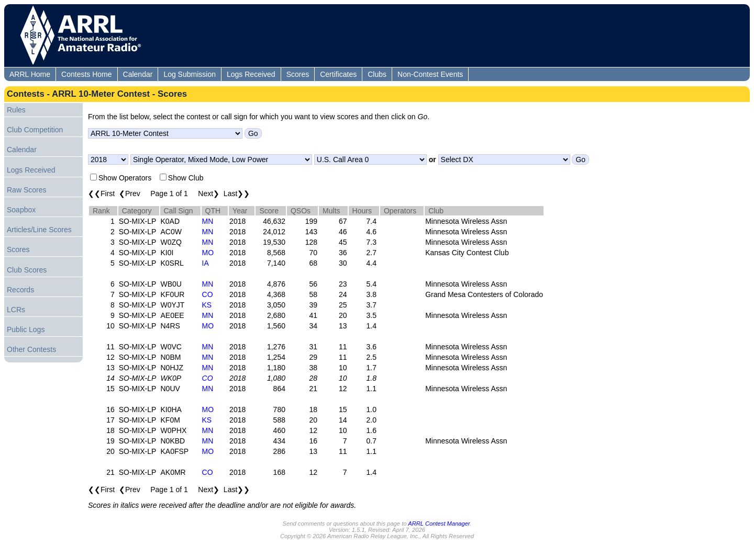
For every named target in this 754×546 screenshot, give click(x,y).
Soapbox (21, 210)
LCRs (16, 309)
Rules (16, 110)
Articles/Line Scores (39, 229)
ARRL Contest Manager (439, 523)
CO (207, 294)
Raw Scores (26, 190)
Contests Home (86, 74)
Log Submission (189, 74)
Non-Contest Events (430, 74)
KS (207, 305)
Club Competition (35, 130)
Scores (297, 74)
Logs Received (251, 74)
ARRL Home (29, 74)
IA (205, 263)
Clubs (377, 74)
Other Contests (31, 349)
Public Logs (26, 329)
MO (208, 252)
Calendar (138, 74)
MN (208, 221)
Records (20, 290)
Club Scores (27, 270)
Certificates (338, 74)
